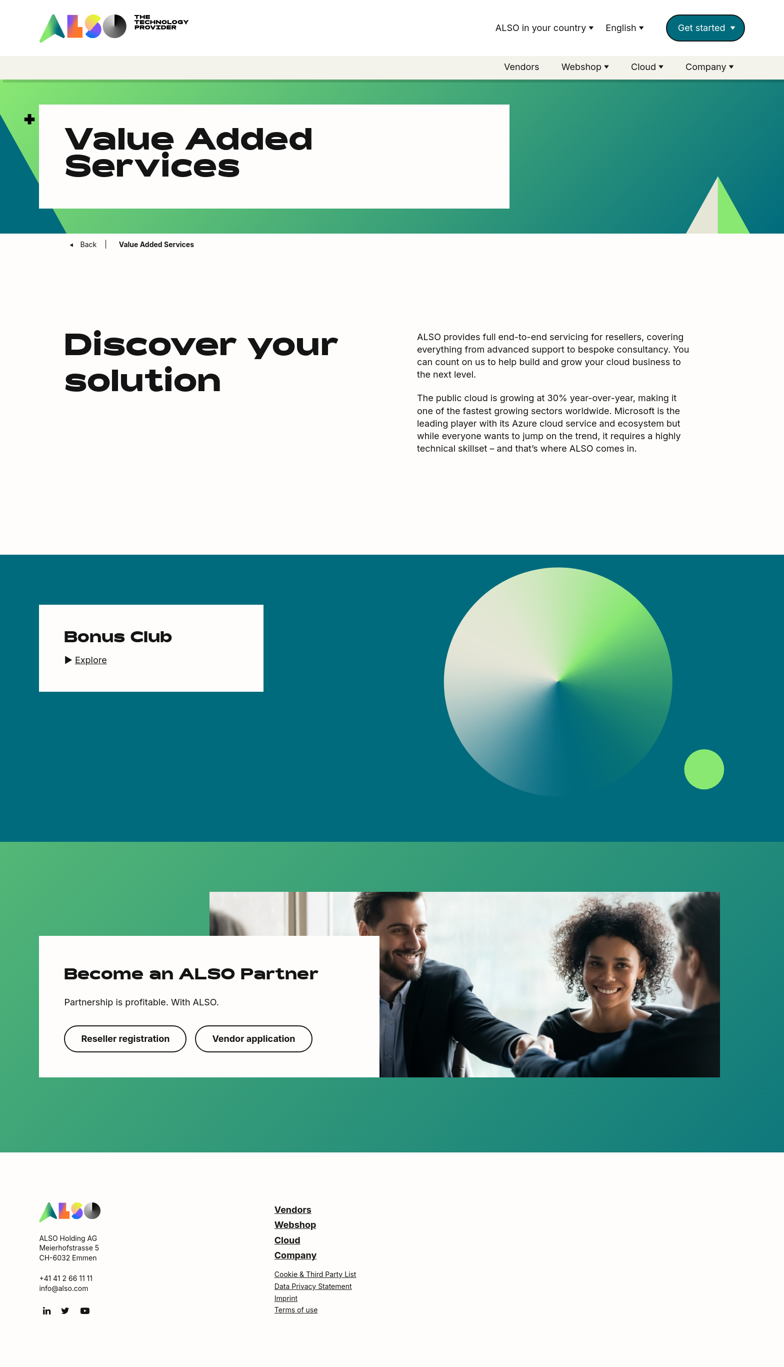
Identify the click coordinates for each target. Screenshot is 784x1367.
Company (295, 1255)
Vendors (522, 67)
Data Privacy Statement (313, 1286)
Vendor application (253, 1038)
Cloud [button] (644, 67)
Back (89, 244)
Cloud (287, 1240)
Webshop (295, 1224)
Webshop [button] (583, 67)
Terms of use (296, 1309)
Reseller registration (125, 1038)
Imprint (286, 1298)
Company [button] (707, 67)
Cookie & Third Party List (315, 1274)
